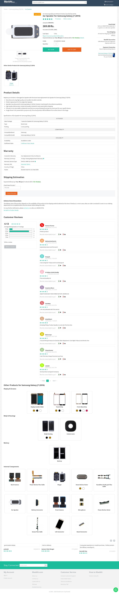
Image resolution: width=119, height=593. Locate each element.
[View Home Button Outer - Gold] (80, 488)
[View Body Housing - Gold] (50, 438)
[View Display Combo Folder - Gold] (34, 411)
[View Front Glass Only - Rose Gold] (87, 411)
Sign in (5, 575)
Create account (8, 578)
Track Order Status (66, 579)
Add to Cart (72, 49)
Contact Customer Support (68, 576)
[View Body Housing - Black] (47, 438)
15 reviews (58, 19)
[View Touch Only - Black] (59, 411)
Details (82, 38)
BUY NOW (51, 49)
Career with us (36, 581)
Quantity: (45, 44)
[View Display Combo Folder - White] (40, 411)
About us (34, 576)
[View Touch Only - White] (63, 411)
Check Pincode (11, 193)
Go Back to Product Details (11, 210)
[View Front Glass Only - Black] (80, 411)
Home (5, 9)
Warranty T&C (64, 584)
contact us (27, 208)
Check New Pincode (9, 185)
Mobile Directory (36, 587)
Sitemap (34, 584)
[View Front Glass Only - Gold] (77, 411)
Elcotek (68, 591)
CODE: (44, 41)
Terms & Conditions (66, 581)
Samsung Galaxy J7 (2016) (16, 9)
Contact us (35, 579)
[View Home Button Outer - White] (83, 488)
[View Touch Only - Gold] (56, 411)
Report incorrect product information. (53, 36)
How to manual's (94, 576)
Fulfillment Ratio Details (27, 143)
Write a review (67, 19)
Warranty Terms (25, 164)
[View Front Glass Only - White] (83, 411)
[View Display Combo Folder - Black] (37, 411)
